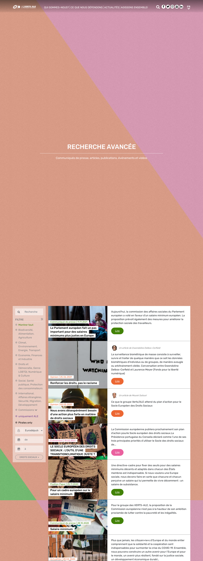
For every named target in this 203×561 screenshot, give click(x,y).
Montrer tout (25, 324)
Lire (119, 330)
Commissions (27, 409)
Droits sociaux (29, 457)
